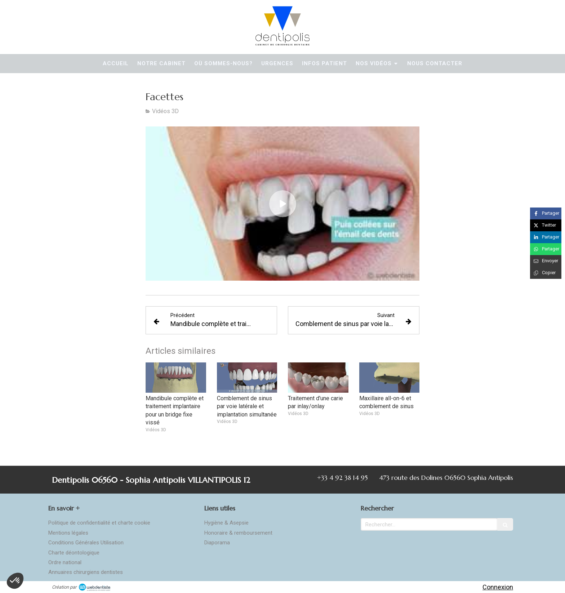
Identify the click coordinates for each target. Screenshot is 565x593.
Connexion (497, 587)
